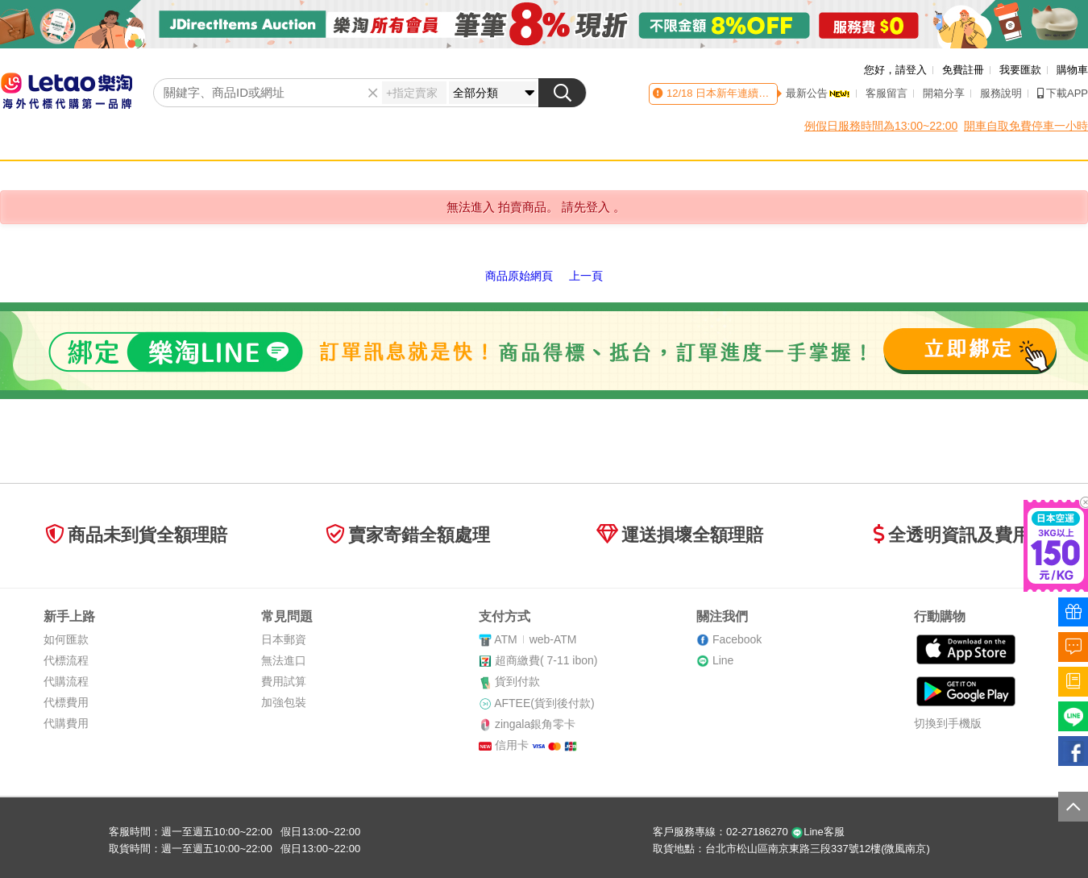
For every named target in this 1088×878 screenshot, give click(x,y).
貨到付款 (517, 681)
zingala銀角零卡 (535, 724)
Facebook (737, 639)
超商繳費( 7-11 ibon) (546, 660)
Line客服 (818, 832)
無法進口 (283, 660)
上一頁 (586, 275)
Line (722, 660)
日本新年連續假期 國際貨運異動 (769, 93)
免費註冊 (963, 70)
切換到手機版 (948, 723)
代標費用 (66, 702)
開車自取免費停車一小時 (1026, 125)
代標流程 (66, 660)
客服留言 (886, 93)
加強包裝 (283, 702)
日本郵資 (283, 639)
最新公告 (818, 93)
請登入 (911, 70)
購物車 (1072, 70)
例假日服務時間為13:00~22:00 (880, 125)
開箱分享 (944, 93)
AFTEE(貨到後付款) (544, 703)
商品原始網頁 (519, 275)
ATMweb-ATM (535, 639)
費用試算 (283, 681)
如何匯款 (66, 639)
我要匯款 (1020, 70)
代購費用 (66, 723)
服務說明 (1001, 93)
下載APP (1062, 93)
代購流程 (66, 681)
